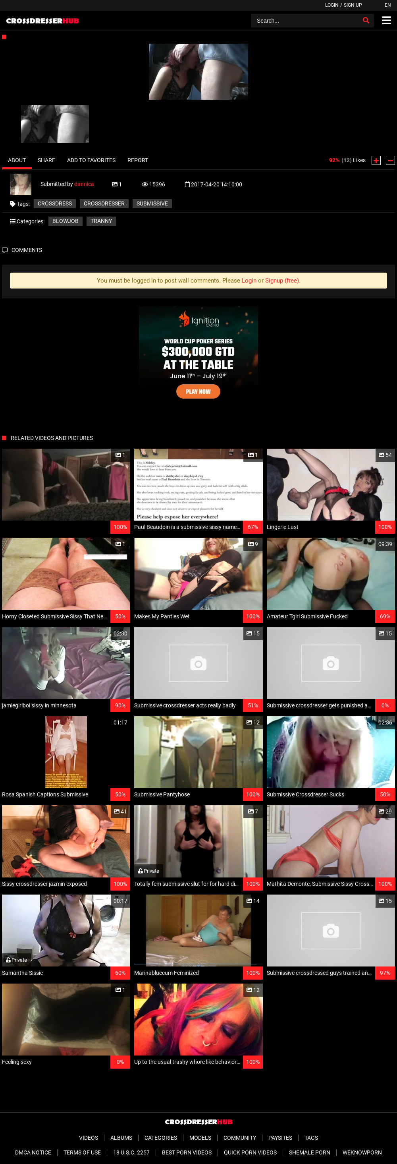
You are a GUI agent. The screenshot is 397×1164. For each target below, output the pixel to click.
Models (200, 1138)
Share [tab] (46, 160)
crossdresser (104, 203)
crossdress (55, 203)
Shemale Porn (309, 1152)
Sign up (353, 5)
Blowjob (65, 221)
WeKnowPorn (362, 1152)
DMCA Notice (33, 1152)
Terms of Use (82, 1152)
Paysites (280, 1138)
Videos (88, 1138)
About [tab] (17, 160)
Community (240, 1138)
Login (332, 5)
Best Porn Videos (187, 1152)
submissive (152, 203)
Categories (161, 1138)
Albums (121, 1138)
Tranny (101, 221)
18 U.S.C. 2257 (131, 1152)
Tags (311, 1138)
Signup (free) (282, 280)
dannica (84, 184)
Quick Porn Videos (250, 1152)
